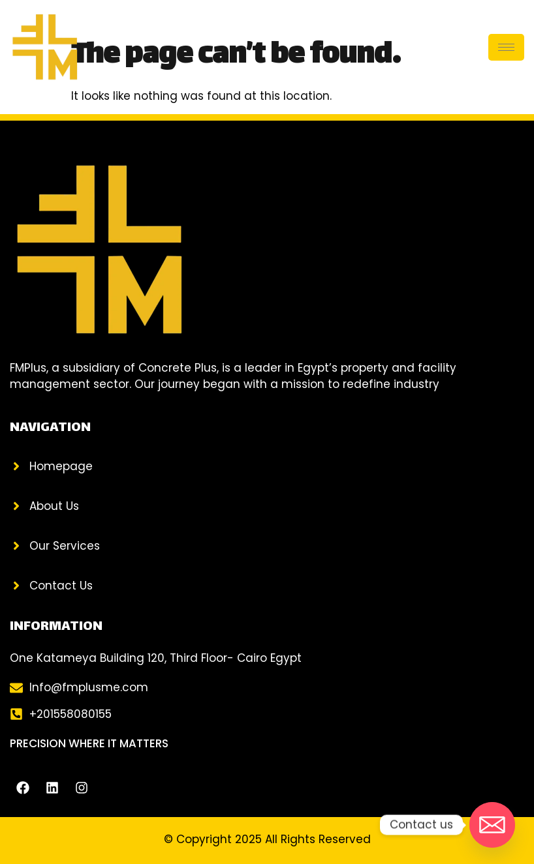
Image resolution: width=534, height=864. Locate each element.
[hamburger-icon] (506, 47)
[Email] (492, 825)
